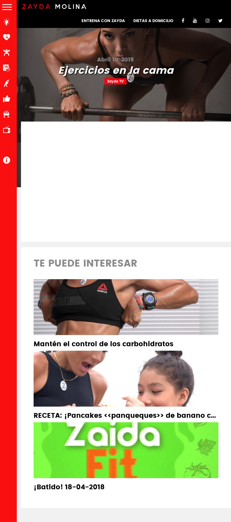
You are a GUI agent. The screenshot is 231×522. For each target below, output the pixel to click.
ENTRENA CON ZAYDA (103, 21)
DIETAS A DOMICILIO (153, 21)
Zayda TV (115, 81)
